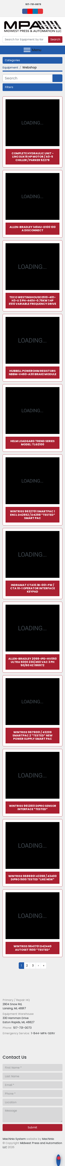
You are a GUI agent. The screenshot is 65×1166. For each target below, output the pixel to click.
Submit (32, 1127)
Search (55, 39)
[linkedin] (35, 11)
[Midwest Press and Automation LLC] (28, 992)
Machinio (48, 1139)
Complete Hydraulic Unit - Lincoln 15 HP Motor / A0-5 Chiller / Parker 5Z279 (33, 156)
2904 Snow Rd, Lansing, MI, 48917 (14, 1006)
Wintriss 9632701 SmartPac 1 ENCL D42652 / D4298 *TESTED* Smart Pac (32, 514)
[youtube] (30, 11)
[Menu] (27, 50)
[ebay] (40, 11)
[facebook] (24, 11)
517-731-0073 (33, 4)
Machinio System (14, 1139)
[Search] (25, 39)
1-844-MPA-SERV (42, 1033)
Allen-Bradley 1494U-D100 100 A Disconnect (33, 228)
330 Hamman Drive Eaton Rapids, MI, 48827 (18, 1020)
